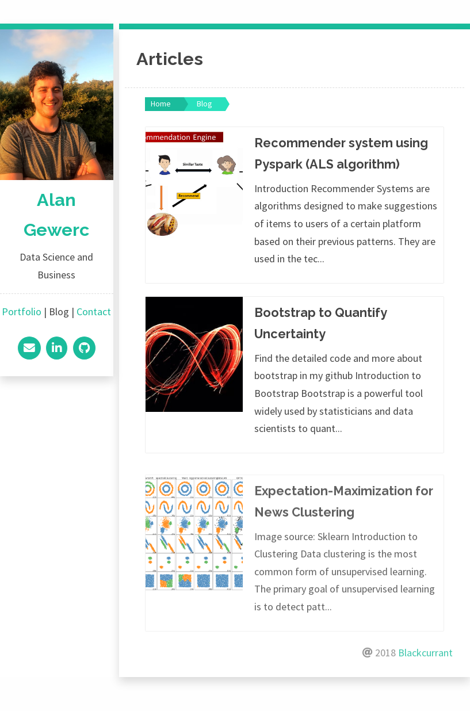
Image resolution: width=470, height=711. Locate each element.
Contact (94, 311)
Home (161, 103)
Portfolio (21, 311)
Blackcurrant (425, 674)
